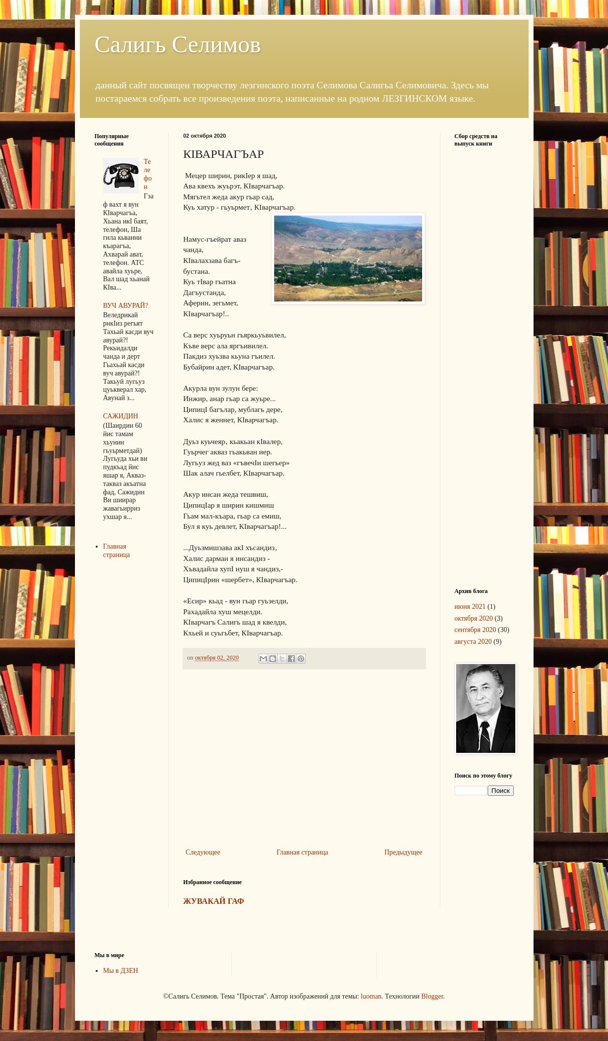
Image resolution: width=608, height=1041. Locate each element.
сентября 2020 (476, 629)
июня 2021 (470, 606)
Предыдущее (404, 852)
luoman (371, 996)
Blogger (432, 996)
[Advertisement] (304, 765)
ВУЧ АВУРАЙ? (125, 305)
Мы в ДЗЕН (120, 970)
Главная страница (302, 852)
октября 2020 (474, 618)
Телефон (148, 174)
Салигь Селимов (178, 44)
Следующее (203, 852)
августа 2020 (473, 641)
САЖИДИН (120, 416)
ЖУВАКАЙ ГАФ (214, 901)
